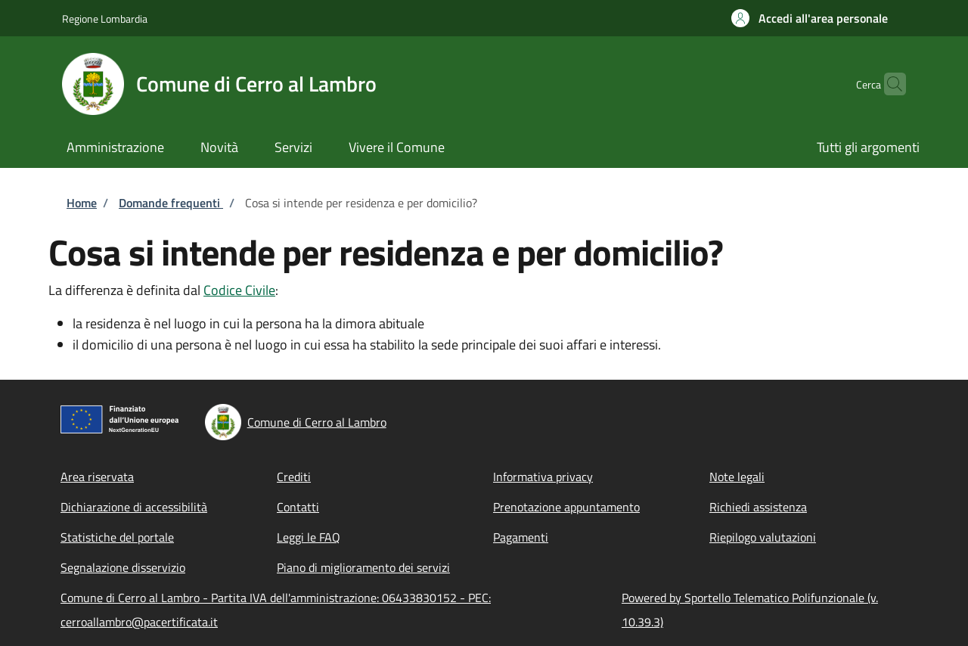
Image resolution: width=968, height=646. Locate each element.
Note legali (737, 476)
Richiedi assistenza (758, 507)
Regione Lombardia (104, 18)
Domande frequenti (171, 203)
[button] (809, 18)
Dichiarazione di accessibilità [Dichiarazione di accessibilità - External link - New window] (133, 507)
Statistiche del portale (117, 537)
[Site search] (888, 84)
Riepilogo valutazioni (762, 537)
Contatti (298, 507)
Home (82, 203)
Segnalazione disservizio (122, 567)
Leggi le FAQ (308, 537)
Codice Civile (239, 290)
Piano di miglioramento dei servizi (363, 567)
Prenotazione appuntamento (566, 507)
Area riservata (97, 476)
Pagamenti (520, 537)
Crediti (294, 476)
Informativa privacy (543, 476)
